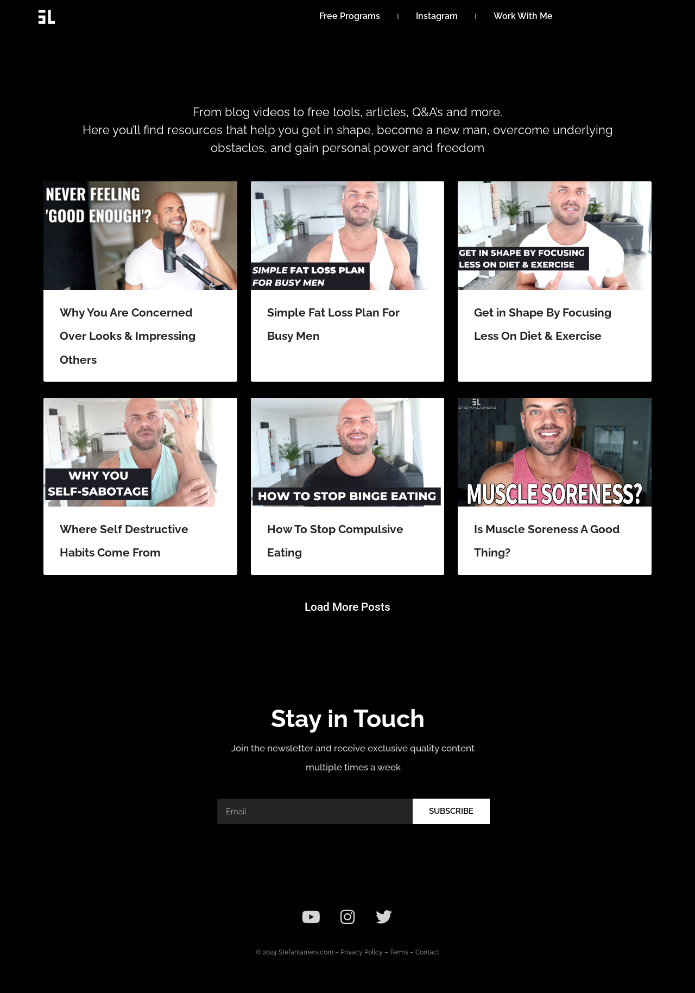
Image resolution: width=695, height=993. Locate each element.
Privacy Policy (361, 952)
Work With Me (523, 16)
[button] (347, 607)
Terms (399, 952)
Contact (427, 952)
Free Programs (349, 16)
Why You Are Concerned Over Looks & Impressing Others (127, 336)
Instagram (437, 16)
